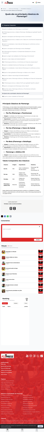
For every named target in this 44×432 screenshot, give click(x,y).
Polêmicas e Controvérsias (7, 411)
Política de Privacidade (6, 426)
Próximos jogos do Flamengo (7, 380)
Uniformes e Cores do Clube (29, 409)
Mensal (15, 303)
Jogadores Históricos (5, 397)
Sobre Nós (3, 364)
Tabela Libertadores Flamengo (7, 384)
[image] (39, 226)
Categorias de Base (5, 407)
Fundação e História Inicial (7, 395)
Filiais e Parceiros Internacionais (30, 405)
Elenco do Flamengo (5, 387)
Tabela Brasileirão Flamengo (7, 382)
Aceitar (40, 426)
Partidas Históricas (5, 401)
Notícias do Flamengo (6, 366)
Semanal (5, 303)
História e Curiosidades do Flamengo (12, 393)
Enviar (38, 239)
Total (26, 303)
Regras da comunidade (6, 372)
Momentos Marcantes (27, 407)
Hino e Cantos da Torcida (6, 409)
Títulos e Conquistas (27, 395)
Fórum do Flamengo (5, 368)
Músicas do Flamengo (6, 389)
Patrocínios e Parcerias (6, 405)
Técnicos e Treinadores (28, 397)
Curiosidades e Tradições (6, 403)
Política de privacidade (6, 370)
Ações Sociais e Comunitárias (7, 413)
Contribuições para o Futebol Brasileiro (31, 411)
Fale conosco (4, 374)
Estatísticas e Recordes (28, 403)
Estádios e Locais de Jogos (7, 399)
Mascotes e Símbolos (27, 401)
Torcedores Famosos (27, 413)
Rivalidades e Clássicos (28, 399)
